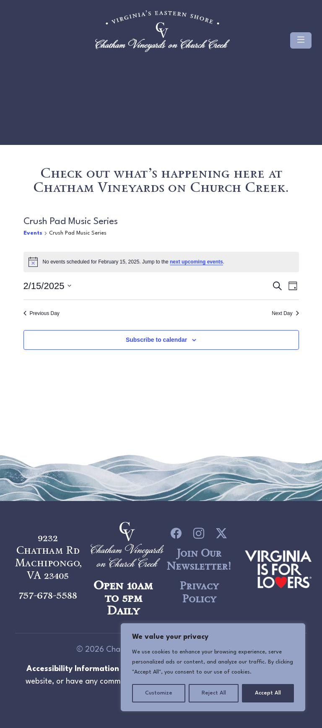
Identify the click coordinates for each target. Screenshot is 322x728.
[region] (213, 667)
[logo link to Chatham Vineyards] (278, 568)
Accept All (268, 693)
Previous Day (41, 314)
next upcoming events (196, 263)
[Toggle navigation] (301, 44)
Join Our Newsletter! (198, 559)
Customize (158, 693)
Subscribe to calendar (156, 341)
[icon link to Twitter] (221, 533)
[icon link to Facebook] (176, 533)
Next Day (285, 314)
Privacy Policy (198, 592)
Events (32, 234)
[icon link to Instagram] (198, 533)
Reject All (214, 693)
